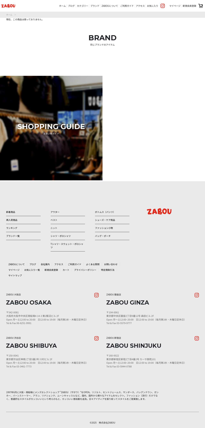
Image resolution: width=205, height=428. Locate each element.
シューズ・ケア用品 (105, 209)
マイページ (174, 5)
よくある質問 (92, 261)
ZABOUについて (110, 5)
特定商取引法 (108, 266)
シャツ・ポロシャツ (61, 229)
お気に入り (152, 5)
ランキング (11, 219)
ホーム (62, 5)
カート (66, 266)
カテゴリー (82, 5)
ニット (54, 219)
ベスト (54, 209)
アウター (55, 198)
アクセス (140, 5)
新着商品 (10, 198)
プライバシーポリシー (85, 266)
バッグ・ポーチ (103, 229)
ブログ (71, 5)
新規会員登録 (189, 5)
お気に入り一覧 (32, 266)
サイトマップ (15, 272)
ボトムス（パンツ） (105, 198)
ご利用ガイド (127, 5)
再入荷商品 (11, 209)
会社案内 (45, 261)
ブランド (94, 5)
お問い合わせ (111, 261)
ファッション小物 (104, 219)
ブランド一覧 (13, 229)
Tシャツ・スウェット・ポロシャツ (66, 241)
